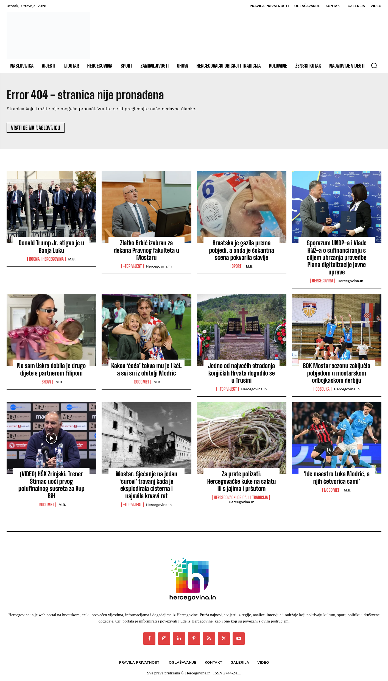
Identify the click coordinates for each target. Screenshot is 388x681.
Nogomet (141, 382)
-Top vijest (132, 266)
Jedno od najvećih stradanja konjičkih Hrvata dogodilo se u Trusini (241, 373)
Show (46, 382)
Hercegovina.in (159, 267)
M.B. (72, 259)
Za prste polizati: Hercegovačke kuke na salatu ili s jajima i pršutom (241, 482)
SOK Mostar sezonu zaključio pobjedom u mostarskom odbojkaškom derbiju (336, 373)
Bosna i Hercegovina (46, 259)
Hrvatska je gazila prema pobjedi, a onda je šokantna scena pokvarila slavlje (241, 251)
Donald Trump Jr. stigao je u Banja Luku (51, 247)
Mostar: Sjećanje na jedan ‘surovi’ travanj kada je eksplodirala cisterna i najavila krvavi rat (146, 485)
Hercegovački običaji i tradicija (241, 497)
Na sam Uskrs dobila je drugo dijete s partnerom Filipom (51, 369)
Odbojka (323, 389)
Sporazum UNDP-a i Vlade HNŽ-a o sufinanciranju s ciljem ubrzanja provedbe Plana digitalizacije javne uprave (336, 258)
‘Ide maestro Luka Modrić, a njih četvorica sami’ (337, 478)
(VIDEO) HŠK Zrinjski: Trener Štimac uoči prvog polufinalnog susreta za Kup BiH (51, 485)
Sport (236, 266)
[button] (374, 65)
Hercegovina (322, 281)
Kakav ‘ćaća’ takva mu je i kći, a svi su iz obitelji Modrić (146, 369)
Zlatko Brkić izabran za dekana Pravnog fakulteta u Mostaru (146, 251)
